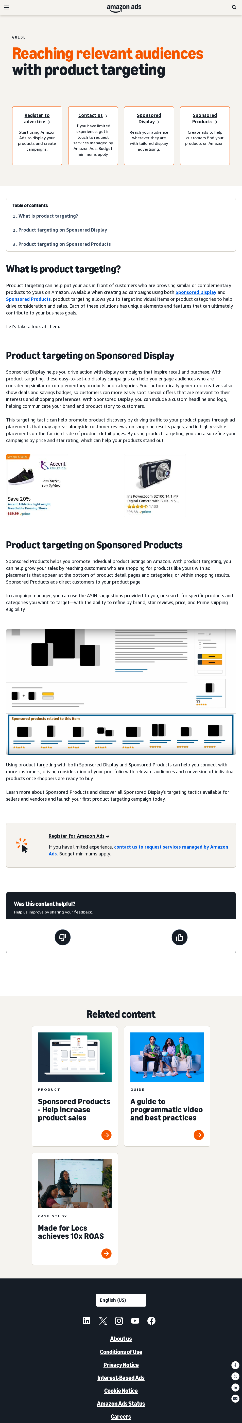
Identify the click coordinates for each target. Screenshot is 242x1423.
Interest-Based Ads (121, 1377)
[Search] (234, 7)
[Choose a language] (121, 1300)
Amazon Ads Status (121, 1403)
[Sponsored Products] (205, 119)
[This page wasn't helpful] (63, 938)
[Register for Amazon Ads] (79, 836)
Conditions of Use (121, 1352)
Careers (121, 1416)
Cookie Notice (121, 1390)
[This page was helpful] (179, 938)
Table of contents (30, 205)
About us (121, 1338)
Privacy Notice (121, 1364)
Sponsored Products (28, 299)
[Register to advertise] (37, 119)
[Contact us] (93, 116)
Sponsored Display (196, 292)
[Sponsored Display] (149, 119)
